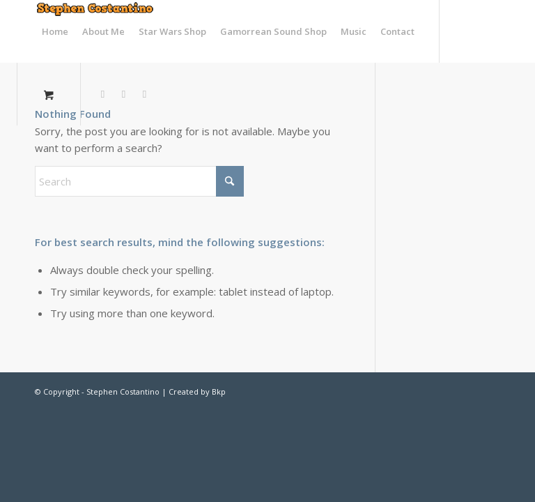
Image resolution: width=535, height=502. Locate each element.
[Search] (139, 181)
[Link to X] (103, 93)
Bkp (219, 391)
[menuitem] (55, 31)
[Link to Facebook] (124, 93)
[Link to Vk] (144, 93)
